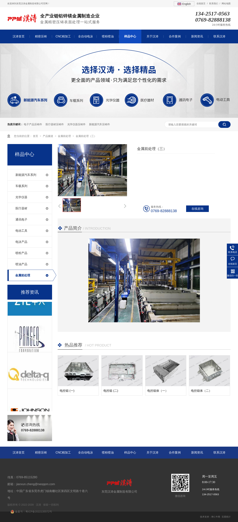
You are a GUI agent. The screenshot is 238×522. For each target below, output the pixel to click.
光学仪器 (21, 197)
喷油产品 (21, 264)
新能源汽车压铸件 (99, 124)
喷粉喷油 (108, 36)
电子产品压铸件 (33, 124)
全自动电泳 (85, 36)
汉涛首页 (19, 36)
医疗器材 (21, 208)
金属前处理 (65, 136)
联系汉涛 (219, 36)
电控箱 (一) (67, 390)
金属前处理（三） (86, 136)
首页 (36, 136)
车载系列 (21, 186)
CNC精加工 (63, 36)
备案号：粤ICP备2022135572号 (33, 511)
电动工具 (21, 230)
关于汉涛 (152, 36)
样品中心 (130, 36)
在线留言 (201, 3)
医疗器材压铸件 (55, 124)
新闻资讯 (197, 36)
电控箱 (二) (110, 390)
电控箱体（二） (201, 390)
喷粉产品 (21, 253)
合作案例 (175, 36)
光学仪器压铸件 (76, 124)
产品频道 (48, 136)
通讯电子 (21, 219)
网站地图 (226, 3)
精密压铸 (41, 36)
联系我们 (213, 3)
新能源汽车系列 (25, 174)
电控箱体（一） (157, 390)
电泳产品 (21, 241)
